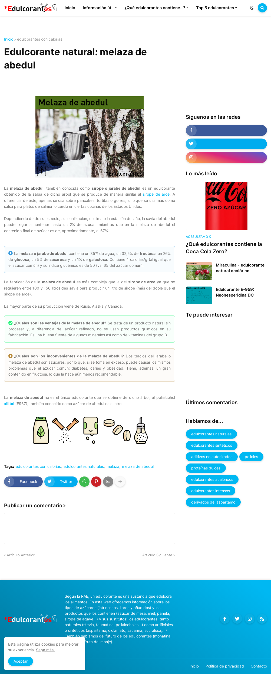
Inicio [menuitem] (70, 7)
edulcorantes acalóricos (212, 479)
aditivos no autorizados (211, 456)
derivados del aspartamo (213, 502)
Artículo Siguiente (157, 555)
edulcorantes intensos (210, 490)
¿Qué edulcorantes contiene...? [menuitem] (154, 7)
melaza (113, 466)
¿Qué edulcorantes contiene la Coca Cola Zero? (224, 248)
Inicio (8, 39)
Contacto (259, 666)
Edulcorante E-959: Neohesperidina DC (235, 292)
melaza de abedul (138, 466)
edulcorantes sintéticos (211, 445)
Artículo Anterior (21, 555)
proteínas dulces (205, 468)
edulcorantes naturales (84, 466)
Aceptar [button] (21, 661)
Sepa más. (45, 649)
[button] (252, 7)
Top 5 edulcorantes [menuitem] (215, 7)
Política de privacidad (225, 666)
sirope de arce (156, 194)
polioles (251, 456)
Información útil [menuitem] (98, 7)
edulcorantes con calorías (39, 39)
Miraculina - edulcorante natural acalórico (240, 267)
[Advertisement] (226, 71)
